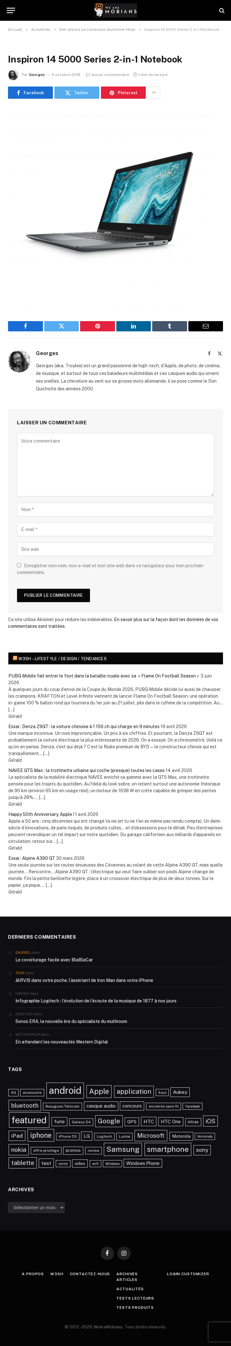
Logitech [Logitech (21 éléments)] (104, 1136)
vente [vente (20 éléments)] (63, 1164)
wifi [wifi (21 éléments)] (95, 1164)
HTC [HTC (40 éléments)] (149, 1121)
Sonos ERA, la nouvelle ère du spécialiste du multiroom (71, 1021)
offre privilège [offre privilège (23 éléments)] (46, 1150)
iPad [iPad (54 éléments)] (17, 1135)
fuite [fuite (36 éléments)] (59, 1121)
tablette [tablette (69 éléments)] (22, 1162)
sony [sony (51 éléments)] (202, 1150)
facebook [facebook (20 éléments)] (192, 1106)
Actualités (130, 1289)
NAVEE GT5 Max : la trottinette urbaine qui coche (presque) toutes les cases (86, 770)
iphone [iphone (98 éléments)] (41, 1135)
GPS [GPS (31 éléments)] (131, 1121)
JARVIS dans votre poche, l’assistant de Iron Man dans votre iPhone (84, 980)
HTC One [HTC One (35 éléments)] (171, 1121)
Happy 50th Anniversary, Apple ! (41, 814)
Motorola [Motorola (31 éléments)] (181, 1136)
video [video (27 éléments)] (80, 1163)
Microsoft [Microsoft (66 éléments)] (151, 1135)
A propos (33, 1274)
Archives (127, 1274)
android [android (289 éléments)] (65, 1090)
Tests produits (135, 1307)
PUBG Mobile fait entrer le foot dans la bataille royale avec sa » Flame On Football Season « (104, 675)
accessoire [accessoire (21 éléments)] (32, 1092)
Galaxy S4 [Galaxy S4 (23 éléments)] (81, 1122)
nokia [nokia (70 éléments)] (18, 1149)
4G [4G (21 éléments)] (13, 1092)
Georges (37, 74)
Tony (20, 973)
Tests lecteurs (135, 1298)
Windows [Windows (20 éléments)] (112, 1164)
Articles (126, 1279)
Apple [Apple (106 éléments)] (99, 1091)
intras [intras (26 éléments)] (193, 1121)
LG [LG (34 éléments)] (87, 1136)
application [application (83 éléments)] (134, 1091)
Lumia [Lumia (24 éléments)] (124, 1136)
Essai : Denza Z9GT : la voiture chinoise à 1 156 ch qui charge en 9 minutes (84, 726)
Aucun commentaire (107, 74)
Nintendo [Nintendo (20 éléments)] (204, 1136)
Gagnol (22, 952)
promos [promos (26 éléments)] (73, 1150)
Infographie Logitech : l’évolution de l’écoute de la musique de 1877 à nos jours (96, 1000)
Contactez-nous (90, 1274)
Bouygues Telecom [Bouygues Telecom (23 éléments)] (62, 1106)
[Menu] (11, 10)
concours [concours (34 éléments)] (132, 1106)
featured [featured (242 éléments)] (29, 1120)
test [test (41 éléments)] (46, 1163)
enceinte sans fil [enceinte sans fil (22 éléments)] (163, 1106)
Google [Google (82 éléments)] (109, 1121)
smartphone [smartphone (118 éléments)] (168, 1149)
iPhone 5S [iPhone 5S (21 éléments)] (68, 1136)
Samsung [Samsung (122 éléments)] (122, 1149)
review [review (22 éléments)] (93, 1150)
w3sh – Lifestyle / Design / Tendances (62, 658)
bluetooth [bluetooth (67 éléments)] (24, 1105)
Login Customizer (188, 1274)
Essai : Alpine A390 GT (31, 858)
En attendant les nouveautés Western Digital (61, 1041)
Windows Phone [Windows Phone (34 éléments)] (143, 1163)
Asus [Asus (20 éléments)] (162, 1092)
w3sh (56, 1274)
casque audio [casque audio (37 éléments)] (101, 1106)
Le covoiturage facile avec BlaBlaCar (54, 959)
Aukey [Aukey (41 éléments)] (180, 1092)
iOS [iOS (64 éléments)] (210, 1121)
